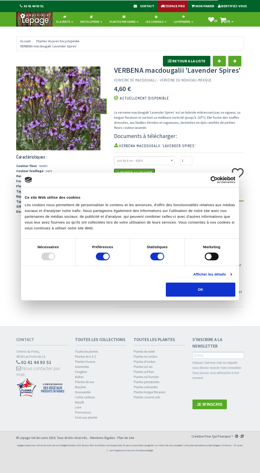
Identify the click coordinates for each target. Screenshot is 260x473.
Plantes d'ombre (144, 362)
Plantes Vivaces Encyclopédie (57, 41)
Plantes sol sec (143, 367)
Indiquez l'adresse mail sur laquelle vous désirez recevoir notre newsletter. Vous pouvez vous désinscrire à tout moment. (217, 370)
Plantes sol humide (146, 377)
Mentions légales (102, 438)
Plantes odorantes (146, 387)
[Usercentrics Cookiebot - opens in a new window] (214, 179)
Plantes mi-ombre (145, 357)
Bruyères (80, 387)
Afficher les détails (209, 274)
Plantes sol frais (144, 372)
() (212, 20)
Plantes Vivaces (85, 362)
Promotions (83, 412)
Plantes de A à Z (85, 357)
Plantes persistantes (146, 382)
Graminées (82, 367)
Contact (25, 339)
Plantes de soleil (144, 351)
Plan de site (125, 438)
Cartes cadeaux (85, 397)
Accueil (25, 41)
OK (200, 289)
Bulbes (79, 377)
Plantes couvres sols (147, 397)
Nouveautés (83, 392)
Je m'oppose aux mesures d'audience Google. (131, 450)
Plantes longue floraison (150, 392)
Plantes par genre (123, 19)
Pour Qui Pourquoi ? (219, 436)
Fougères (81, 372)
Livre (78, 407)
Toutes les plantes (86, 351)
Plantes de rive (84, 382)
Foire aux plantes (86, 417)
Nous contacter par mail (38, 371)
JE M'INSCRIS (209, 404)
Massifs (79, 402)
